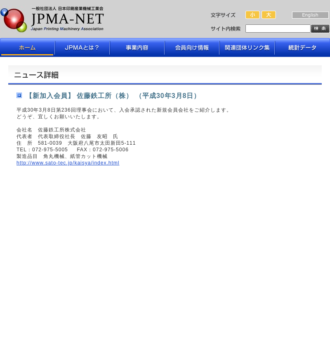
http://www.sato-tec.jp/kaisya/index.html (67, 163)
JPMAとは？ (82, 47)
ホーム (27, 47)
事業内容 (137, 47)
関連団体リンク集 (247, 47)
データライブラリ (302, 47)
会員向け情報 (192, 47)
